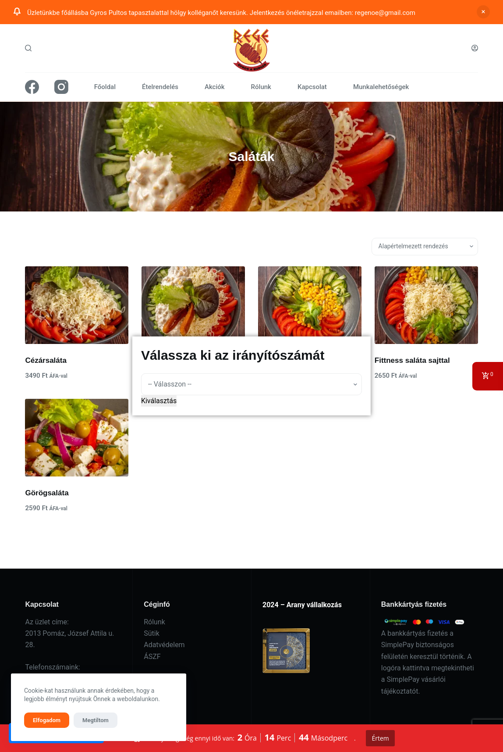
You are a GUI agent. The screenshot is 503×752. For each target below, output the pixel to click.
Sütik (151, 633)
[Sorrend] (425, 246)
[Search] (28, 48)
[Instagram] (61, 87)
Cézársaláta (46, 360)
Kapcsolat (312, 87)
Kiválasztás (159, 401)
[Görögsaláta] (76, 437)
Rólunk (261, 87)
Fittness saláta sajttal (412, 360)
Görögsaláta (46, 493)
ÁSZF (152, 656)
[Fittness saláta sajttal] (426, 305)
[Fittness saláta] (309, 305)
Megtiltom (95, 720)
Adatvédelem (164, 645)
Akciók (215, 87)
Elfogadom (46, 720)
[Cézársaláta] (76, 305)
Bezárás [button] (483, 11)
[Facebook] (32, 87)
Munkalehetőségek (381, 87)
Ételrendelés (160, 87)
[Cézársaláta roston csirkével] (193, 305)
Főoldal (105, 87)
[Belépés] (474, 48)
